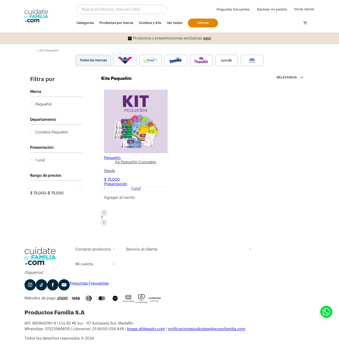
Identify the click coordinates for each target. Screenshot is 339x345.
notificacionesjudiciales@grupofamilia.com (206, 329)
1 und (40, 160)
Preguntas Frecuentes (89, 283)
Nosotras (125, 60)
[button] (122, 9)
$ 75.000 (38, 193)
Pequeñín (201, 60)
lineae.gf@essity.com (146, 329)
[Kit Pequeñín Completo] (136, 147)
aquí (207, 38)
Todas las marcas (93, 60)
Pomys (226, 60)
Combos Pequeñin (51, 132)
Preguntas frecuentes (233, 9)
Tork (252, 60)
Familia (176, 60)
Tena (150, 60)
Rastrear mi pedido (272, 9)
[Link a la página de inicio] (35, 50)
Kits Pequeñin (49, 50)
